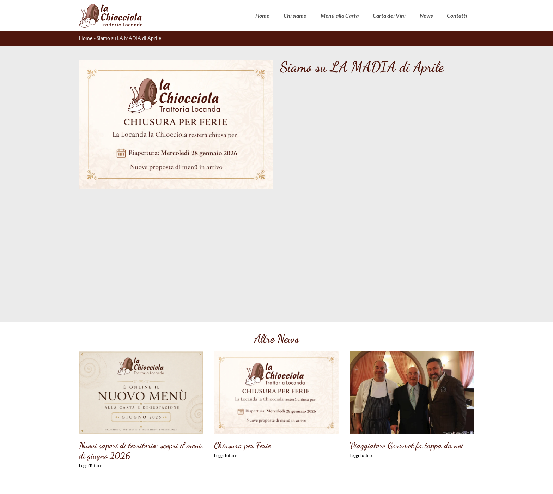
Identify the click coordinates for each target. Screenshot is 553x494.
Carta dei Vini (389, 15)
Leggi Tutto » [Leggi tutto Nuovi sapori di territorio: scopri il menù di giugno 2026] (90, 354)
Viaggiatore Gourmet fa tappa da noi (406, 334)
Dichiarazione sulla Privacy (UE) (274, 482)
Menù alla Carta (340, 15)
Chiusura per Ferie (242, 334)
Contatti (457, 15)
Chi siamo (295, 15)
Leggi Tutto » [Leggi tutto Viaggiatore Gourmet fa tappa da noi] (361, 344)
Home (262, 15)
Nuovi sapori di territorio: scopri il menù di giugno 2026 (141, 339)
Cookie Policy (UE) (220, 482)
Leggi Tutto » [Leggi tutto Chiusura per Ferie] (225, 344)
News (426, 15)
